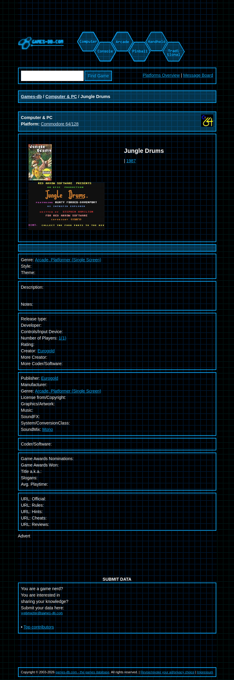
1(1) (62, 338)
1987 (131, 160)
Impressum (205, 672)
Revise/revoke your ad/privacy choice (168, 672)
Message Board (198, 75)
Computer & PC (61, 96)
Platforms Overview (161, 75)
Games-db (31, 96)
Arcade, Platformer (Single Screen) (68, 391)
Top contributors (38, 627)
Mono (47, 429)
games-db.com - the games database (83, 672)
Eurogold (46, 350)
